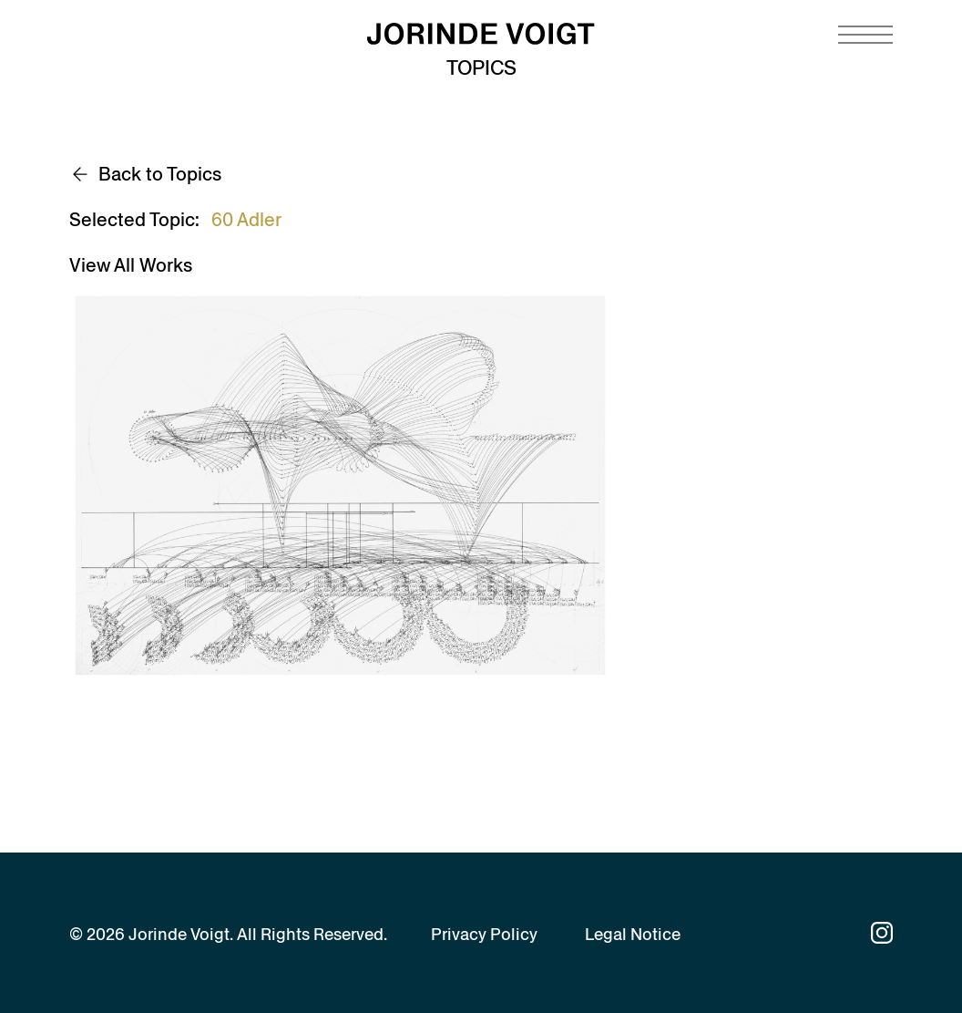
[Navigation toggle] (865, 35)
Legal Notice (633, 934)
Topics (481, 68)
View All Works (130, 265)
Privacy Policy (484, 934)
